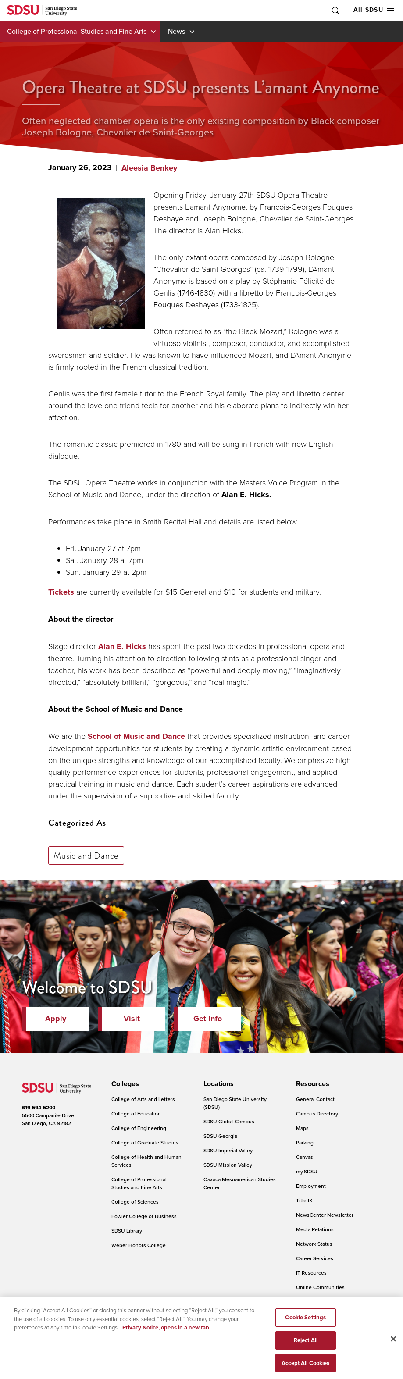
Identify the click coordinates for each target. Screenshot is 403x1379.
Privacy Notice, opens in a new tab (165, 1333)
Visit (132, 1018)
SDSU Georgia (220, 1136)
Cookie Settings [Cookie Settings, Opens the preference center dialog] (305, 1322)
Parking (305, 1142)
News (176, 31)
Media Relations (315, 1229)
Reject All (305, 1345)
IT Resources (311, 1272)
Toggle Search (335, 10)
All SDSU (373, 9)
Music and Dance (85, 855)
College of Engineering (138, 1128)
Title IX (304, 1200)
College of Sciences (135, 1201)
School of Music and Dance (136, 736)
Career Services (314, 1258)
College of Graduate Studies (144, 1142)
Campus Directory (317, 1113)
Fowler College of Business (144, 1216)
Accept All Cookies (305, 1368)
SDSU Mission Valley (227, 1165)
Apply (55, 1018)
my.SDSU (306, 1171)
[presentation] (124, 1084)
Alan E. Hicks (122, 646)
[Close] (393, 1344)
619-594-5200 (38, 1108)
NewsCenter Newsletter (324, 1215)
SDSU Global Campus (228, 1121)
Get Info (207, 1018)
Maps (302, 1128)
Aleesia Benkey (149, 168)
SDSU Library (126, 1230)
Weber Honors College (138, 1245)
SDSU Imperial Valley (228, 1150)
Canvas (304, 1157)
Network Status (314, 1243)
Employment (311, 1186)
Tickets (61, 592)
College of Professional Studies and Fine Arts (76, 31)
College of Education (136, 1113)
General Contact (315, 1099)
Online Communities (320, 1287)
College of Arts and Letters (143, 1099)
